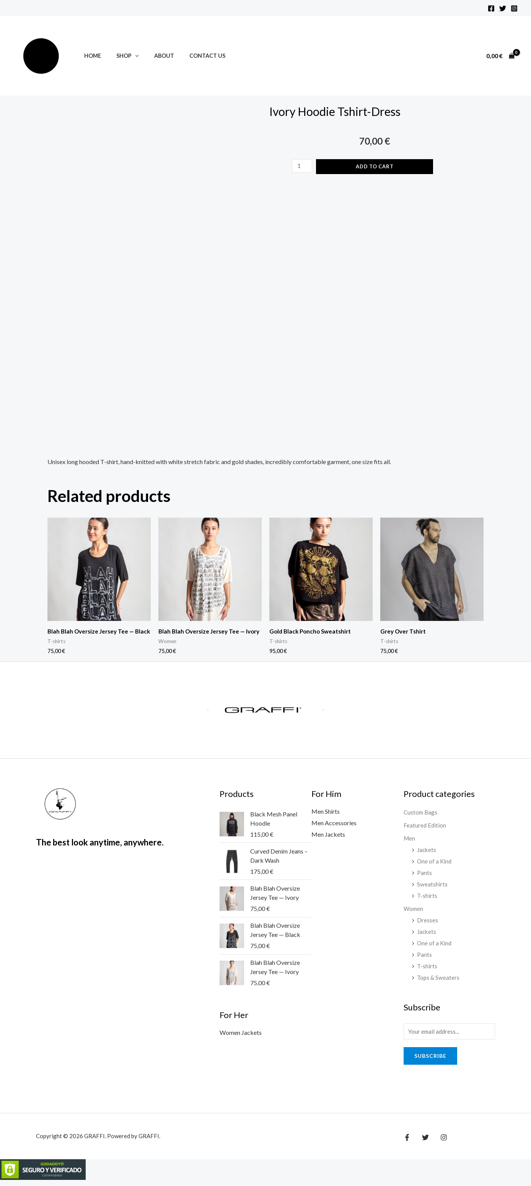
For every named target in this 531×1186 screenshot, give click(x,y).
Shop (121, 55)
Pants (424, 878)
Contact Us (192, 55)
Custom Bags (421, 819)
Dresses (427, 925)
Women (414, 914)
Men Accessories (334, 829)
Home (90, 55)
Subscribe (430, 1062)
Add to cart (375, 166)
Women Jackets (241, 1039)
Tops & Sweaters (439, 982)
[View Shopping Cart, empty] (500, 56)
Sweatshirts (432, 890)
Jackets (427, 856)
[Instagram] (514, 8)
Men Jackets (328, 840)
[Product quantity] (302, 166)
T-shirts (427, 901)
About (153, 55)
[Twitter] (502, 8)
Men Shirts (325, 818)
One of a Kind (435, 867)
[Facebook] (491, 8)
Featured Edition (425, 831)
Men (410, 844)
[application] (128, 55)
